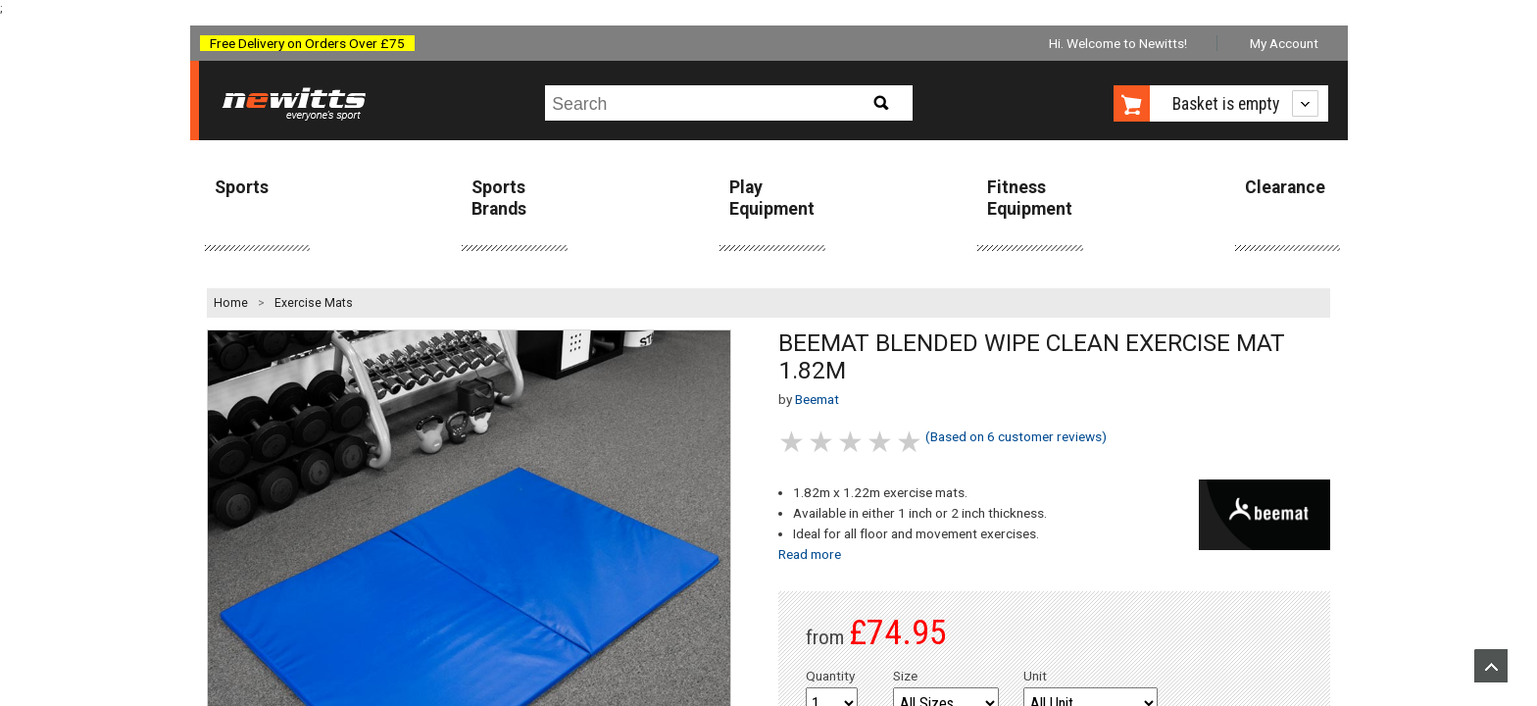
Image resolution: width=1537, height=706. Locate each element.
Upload (1491, 665)
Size (905, 675)
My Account (1284, 43)
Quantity (830, 675)
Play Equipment (772, 197)
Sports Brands (498, 197)
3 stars (852, 442)
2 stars (822, 442)
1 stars (793, 442)
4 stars (881, 442)
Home (231, 303)
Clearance (1285, 187)
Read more (809, 554)
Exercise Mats (313, 303)
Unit (1035, 675)
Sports (242, 187)
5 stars (910, 442)
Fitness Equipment (1029, 197)
